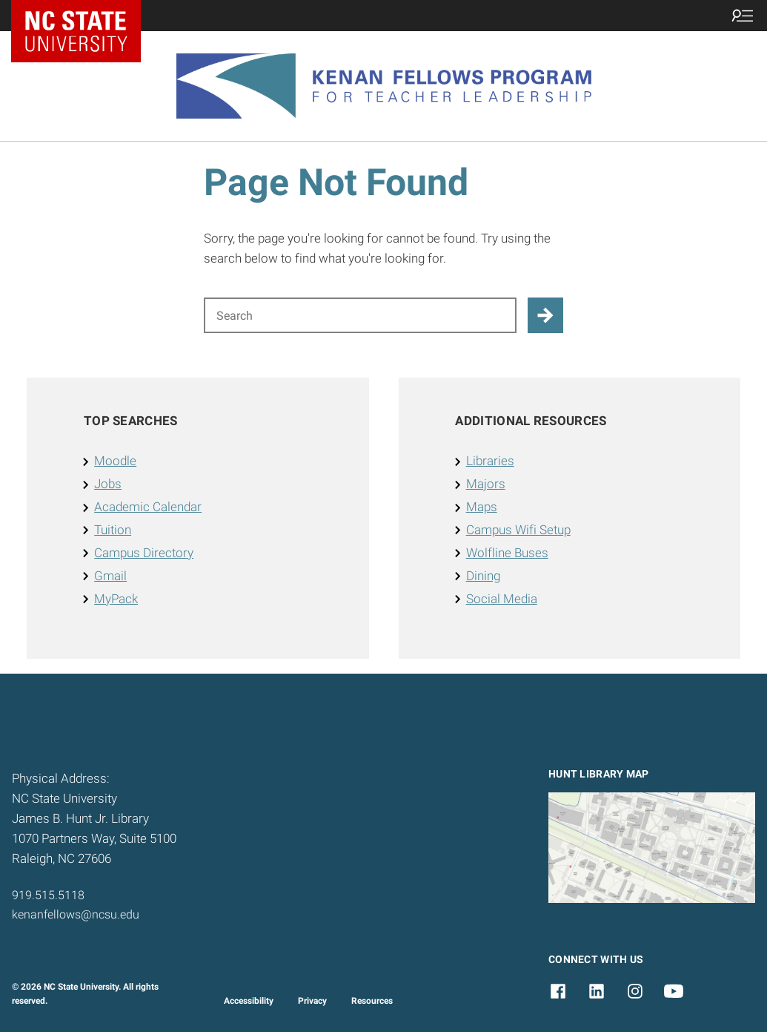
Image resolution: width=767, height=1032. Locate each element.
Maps (481, 506)
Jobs (108, 483)
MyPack (116, 598)
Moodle (115, 460)
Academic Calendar (148, 506)
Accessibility (248, 1001)
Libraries (490, 460)
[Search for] (360, 315)
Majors (485, 483)
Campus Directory (143, 552)
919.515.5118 (48, 895)
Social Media (501, 598)
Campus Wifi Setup (518, 529)
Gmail (110, 575)
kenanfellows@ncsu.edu (75, 914)
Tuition (112, 529)
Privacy (312, 1001)
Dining (483, 575)
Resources (372, 1001)
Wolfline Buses (507, 552)
